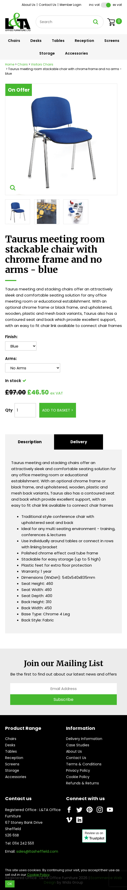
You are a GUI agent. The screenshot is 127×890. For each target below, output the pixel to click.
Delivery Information (84, 738)
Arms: (11, 358)
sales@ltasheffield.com (37, 851)
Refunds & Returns (82, 783)
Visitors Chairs (42, 64)
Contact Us (47, 5)
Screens (111, 40)
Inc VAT (94, 5)
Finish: (11, 336)
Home (9, 64)
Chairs (14, 40)
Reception (84, 40)
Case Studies (77, 745)
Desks (36, 40)
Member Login (70, 5)
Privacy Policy (78, 770)
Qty (9, 410)
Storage (47, 53)
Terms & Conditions (83, 764)
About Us (28, 5)
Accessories (76, 53)
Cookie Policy (78, 776)
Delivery (78, 441)
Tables (58, 40)
